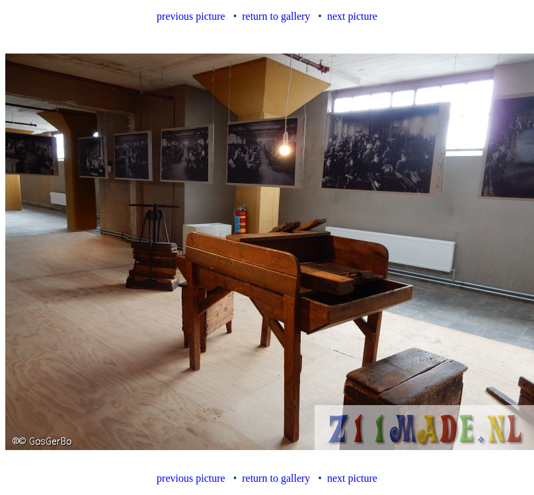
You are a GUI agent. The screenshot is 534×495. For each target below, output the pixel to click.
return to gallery (276, 16)
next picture (352, 16)
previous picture (191, 16)
